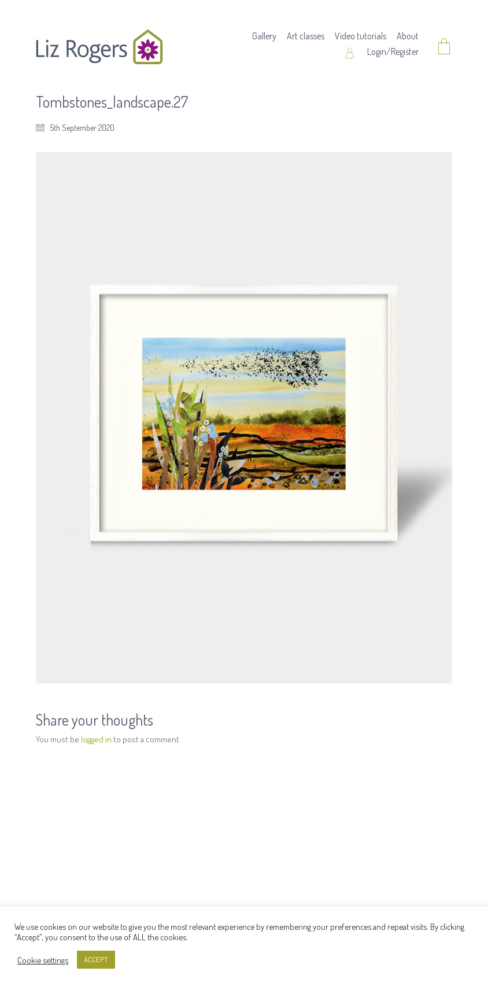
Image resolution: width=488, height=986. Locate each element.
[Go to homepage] (99, 47)
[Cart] (444, 47)
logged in (96, 739)
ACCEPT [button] (96, 959)
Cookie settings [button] (42, 960)
